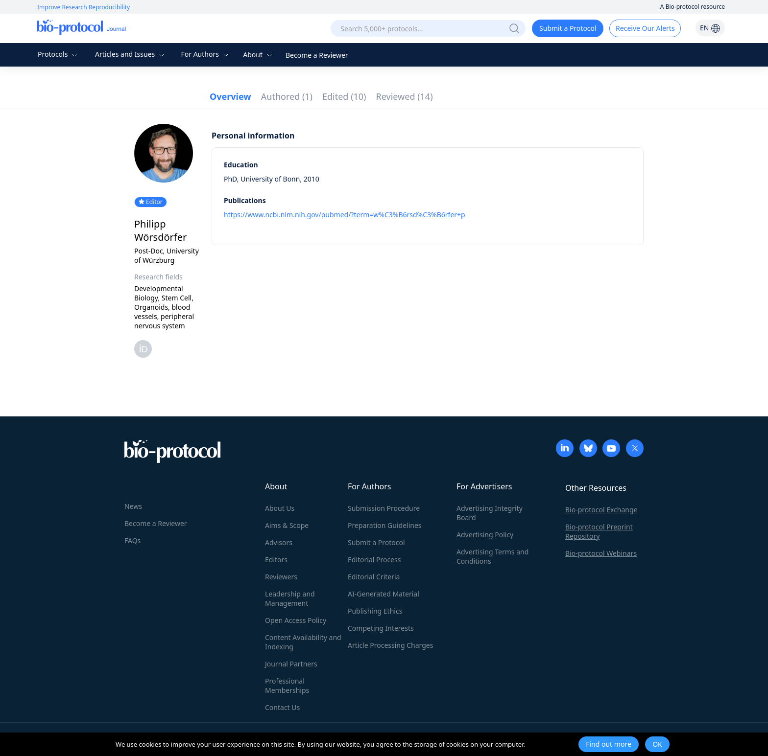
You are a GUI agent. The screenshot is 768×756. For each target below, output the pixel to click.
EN (710, 27)
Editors (276, 559)
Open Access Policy (295, 620)
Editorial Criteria (374, 576)
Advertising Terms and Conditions (492, 556)
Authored (286, 96)
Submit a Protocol (568, 28)
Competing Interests (381, 628)
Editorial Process (374, 559)
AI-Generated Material (383, 593)
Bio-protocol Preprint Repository (599, 531)
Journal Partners (291, 663)
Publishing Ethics (375, 611)
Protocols (58, 54)
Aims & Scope (287, 525)
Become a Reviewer (317, 55)
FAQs (132, 540)
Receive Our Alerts (645, 28)
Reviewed (404, 96)
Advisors (278, 542)
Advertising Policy (484, 534)
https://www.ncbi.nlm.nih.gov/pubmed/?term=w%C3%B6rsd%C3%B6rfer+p (344, 214)
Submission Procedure (384, 508)
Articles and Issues (131, 54)
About (258, 54)
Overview (230, 96)
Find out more (608, 744)
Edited (344, 96)
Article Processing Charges (390, 645)
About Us (279, 508)
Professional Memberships (287, 685)
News (133, 506)
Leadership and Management (290, 598)
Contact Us (282, 707)
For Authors (205, 54)
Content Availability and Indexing (303, 642)
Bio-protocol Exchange (601, 509)
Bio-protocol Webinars (601, 553)
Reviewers (281, 576)
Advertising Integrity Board (489, 513)
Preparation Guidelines (385, 525)
